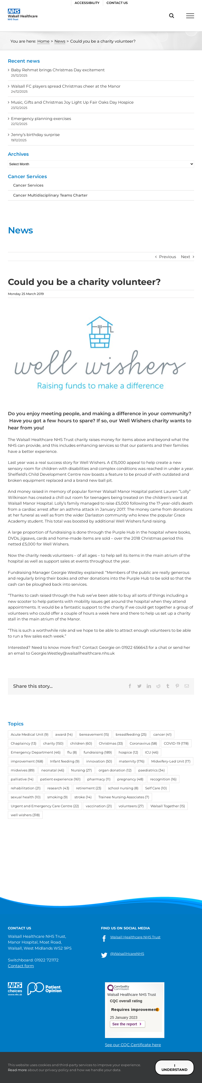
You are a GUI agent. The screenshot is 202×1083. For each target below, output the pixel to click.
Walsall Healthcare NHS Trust (135, 937)
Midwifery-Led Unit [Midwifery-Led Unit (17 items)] (170, 761)
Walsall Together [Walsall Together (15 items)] (167, 806)
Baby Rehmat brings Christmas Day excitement (58, 69)
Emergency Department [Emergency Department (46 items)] (35, 752)
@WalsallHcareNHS (127, 953)
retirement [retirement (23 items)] (88, 788)
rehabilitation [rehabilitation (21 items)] (26, 788)
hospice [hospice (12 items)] (128, 752)
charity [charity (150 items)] (53, 743)
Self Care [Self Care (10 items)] (156, 788)
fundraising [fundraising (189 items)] (98, 752)
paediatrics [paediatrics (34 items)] (151, 770)
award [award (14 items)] (64, 734)
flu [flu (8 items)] (72, 752)
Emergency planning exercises (41, 118)
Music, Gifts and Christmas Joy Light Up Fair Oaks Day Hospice (72, 102)
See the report (124, 1024)
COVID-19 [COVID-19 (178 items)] (176, 743)
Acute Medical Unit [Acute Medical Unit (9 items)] (29, 734)
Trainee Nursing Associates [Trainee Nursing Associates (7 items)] (123, 797)
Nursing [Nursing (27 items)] (81, 770)
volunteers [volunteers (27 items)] (131, 806)
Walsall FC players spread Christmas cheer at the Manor (67, 86)
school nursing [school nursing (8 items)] (123, 788)
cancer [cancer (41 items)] (162, 734)
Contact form (21, 965)
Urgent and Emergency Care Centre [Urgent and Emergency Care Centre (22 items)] (45, 806)
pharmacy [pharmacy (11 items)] (98, 779)
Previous (167, 256)
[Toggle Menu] (190, 15)
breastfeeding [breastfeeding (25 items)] (131, 734)
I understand (174, 1067)
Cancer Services (28, 185)
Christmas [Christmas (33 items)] (111, 743)
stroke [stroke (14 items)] (83, 797)
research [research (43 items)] (58, 788)
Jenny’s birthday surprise (35, 134)
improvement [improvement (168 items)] (27, 761)
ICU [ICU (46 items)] (151, 752)
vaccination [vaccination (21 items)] (99, 806)
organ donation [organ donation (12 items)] (115, 770)
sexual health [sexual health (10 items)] (26, 797)
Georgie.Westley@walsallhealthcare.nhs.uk (73, 653)
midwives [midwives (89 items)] (22, 770)
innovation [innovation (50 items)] (99, 761)
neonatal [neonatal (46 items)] (52, 770)
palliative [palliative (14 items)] (22, 779)
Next (185, 256)
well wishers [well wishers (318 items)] (25, 815)
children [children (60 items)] (81, 743)
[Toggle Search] (171, 15)
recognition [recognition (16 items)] (163, 779)
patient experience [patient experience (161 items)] (60, 779)
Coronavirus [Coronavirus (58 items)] (143, 743)
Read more (17, 1070)
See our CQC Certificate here (133, 1044)
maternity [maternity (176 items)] (131, 761)
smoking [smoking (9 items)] (57, 797)
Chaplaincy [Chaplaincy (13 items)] (23, 743)
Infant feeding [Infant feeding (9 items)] (64, 761)
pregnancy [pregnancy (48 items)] (130, 779)
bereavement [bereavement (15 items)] (94, 734)
